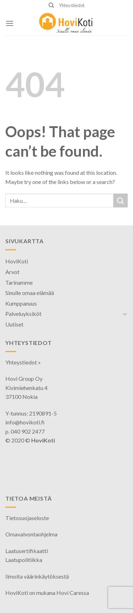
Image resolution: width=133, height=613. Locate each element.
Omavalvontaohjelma (31, 534)
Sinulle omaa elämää (29, 292)
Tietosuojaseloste (27, 517)
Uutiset (14, 324)
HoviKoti (16, 261)
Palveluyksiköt (23, 313)
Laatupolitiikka (23, 559)
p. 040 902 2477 (25, 431)
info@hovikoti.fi (25, 422)
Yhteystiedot (71, 5)
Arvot (12, 271)
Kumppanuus (21, 303)
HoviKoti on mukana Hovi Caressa (47, 592)
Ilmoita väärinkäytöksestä (37, 576)
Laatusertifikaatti (26, 550)
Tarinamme (19, 282)
